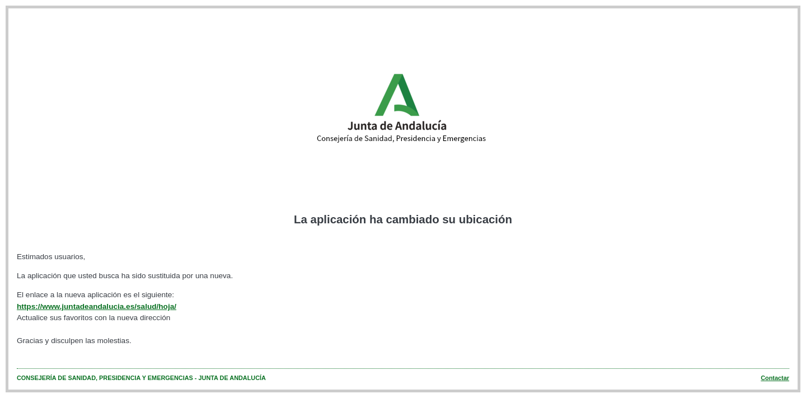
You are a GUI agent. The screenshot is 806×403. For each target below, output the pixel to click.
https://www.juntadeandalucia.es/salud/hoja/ (96, 306)
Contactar (775, 377)
